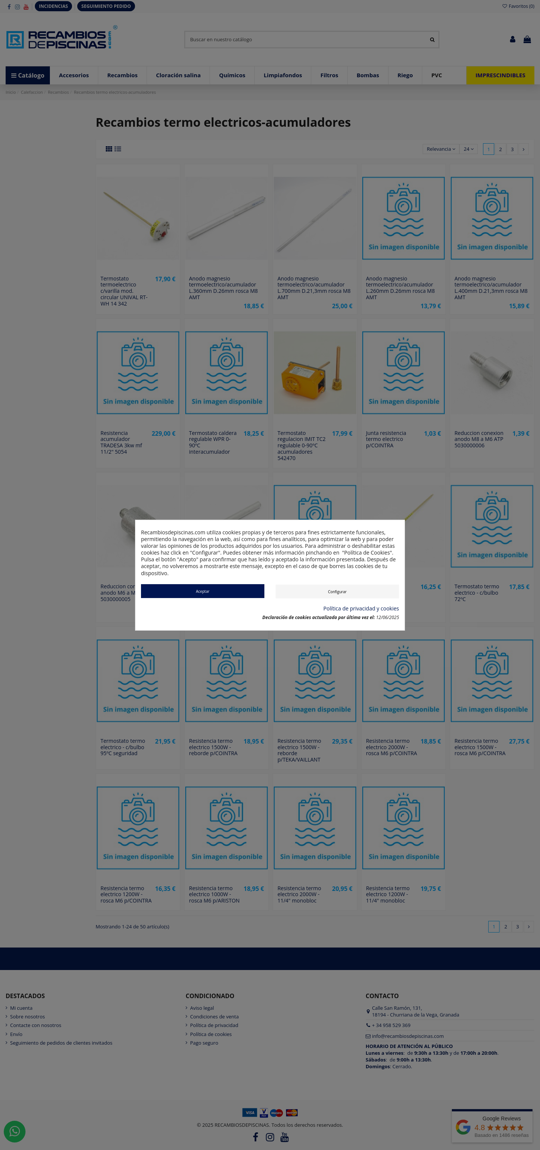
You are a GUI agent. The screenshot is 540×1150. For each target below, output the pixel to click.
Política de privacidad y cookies (361, 608)
